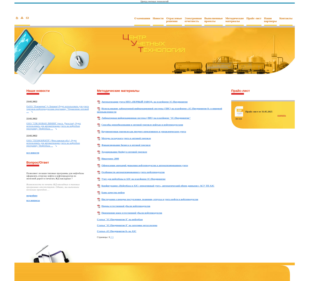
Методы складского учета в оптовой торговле (126, 138)
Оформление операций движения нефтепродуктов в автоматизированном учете (144, 165)
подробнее (31, 195)
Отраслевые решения (174, 20)
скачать (281, 115)
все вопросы (33, 200)
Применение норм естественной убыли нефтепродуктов (131, 212)
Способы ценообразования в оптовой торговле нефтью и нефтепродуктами (142, 124)
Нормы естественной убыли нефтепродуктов (125, 206)
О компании (142, 18)
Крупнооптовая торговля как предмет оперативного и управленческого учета (143, 131)
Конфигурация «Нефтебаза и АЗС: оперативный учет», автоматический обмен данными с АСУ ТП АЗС (157, 185)
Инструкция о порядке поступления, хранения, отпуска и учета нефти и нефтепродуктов (149, 199)
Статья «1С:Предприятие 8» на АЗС (116, 231)
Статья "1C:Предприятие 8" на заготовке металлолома (127, 225)
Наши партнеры (270, 20)
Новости (158, 18)
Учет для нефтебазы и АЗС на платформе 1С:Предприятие (133, 179)
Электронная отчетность (193, 20)
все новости (32, 152)
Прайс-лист (253, 18)
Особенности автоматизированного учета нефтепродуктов (133, 172)
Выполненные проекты (213, 20)
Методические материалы (234, 20)
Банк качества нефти (113, 192)
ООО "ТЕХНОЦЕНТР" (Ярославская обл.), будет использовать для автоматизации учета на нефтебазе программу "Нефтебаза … (53, 143)
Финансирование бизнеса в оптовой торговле (125, 145)
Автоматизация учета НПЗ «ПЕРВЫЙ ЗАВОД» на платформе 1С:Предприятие (144, 101)
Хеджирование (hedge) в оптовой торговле (124, 151)
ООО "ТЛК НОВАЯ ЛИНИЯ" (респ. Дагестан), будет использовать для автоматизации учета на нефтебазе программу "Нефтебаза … (53, 126)
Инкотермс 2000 (110, 158)
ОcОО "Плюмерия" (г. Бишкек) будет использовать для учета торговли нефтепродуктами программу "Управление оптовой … (57, 109)
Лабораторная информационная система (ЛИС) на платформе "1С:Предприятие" (146, 118)
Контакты (286, 18)
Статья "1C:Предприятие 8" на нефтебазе (120, 219)
